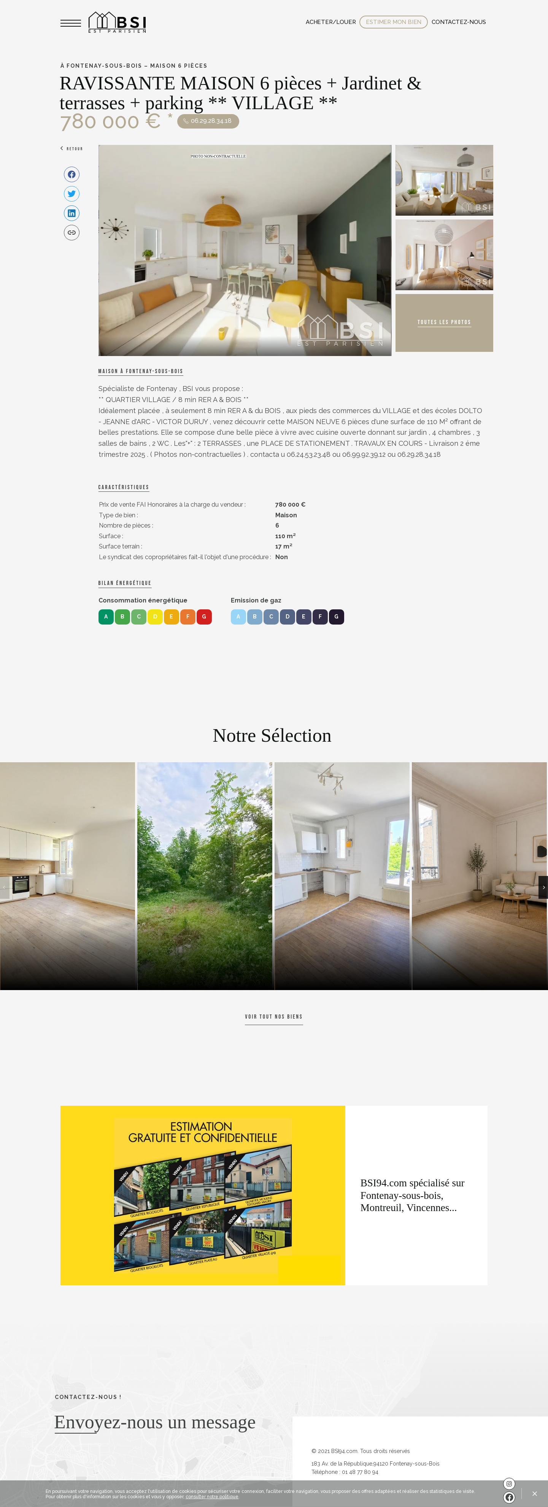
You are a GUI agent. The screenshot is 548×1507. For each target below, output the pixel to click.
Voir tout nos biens (274, 1017)
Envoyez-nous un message (155, 1422)
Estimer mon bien (393, 22)
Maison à (141, 371)
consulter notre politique (212, 1496)
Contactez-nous (459, 22)
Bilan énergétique (125, 583)
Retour (75, 148)
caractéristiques (123, 487)
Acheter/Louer (331, 22)
